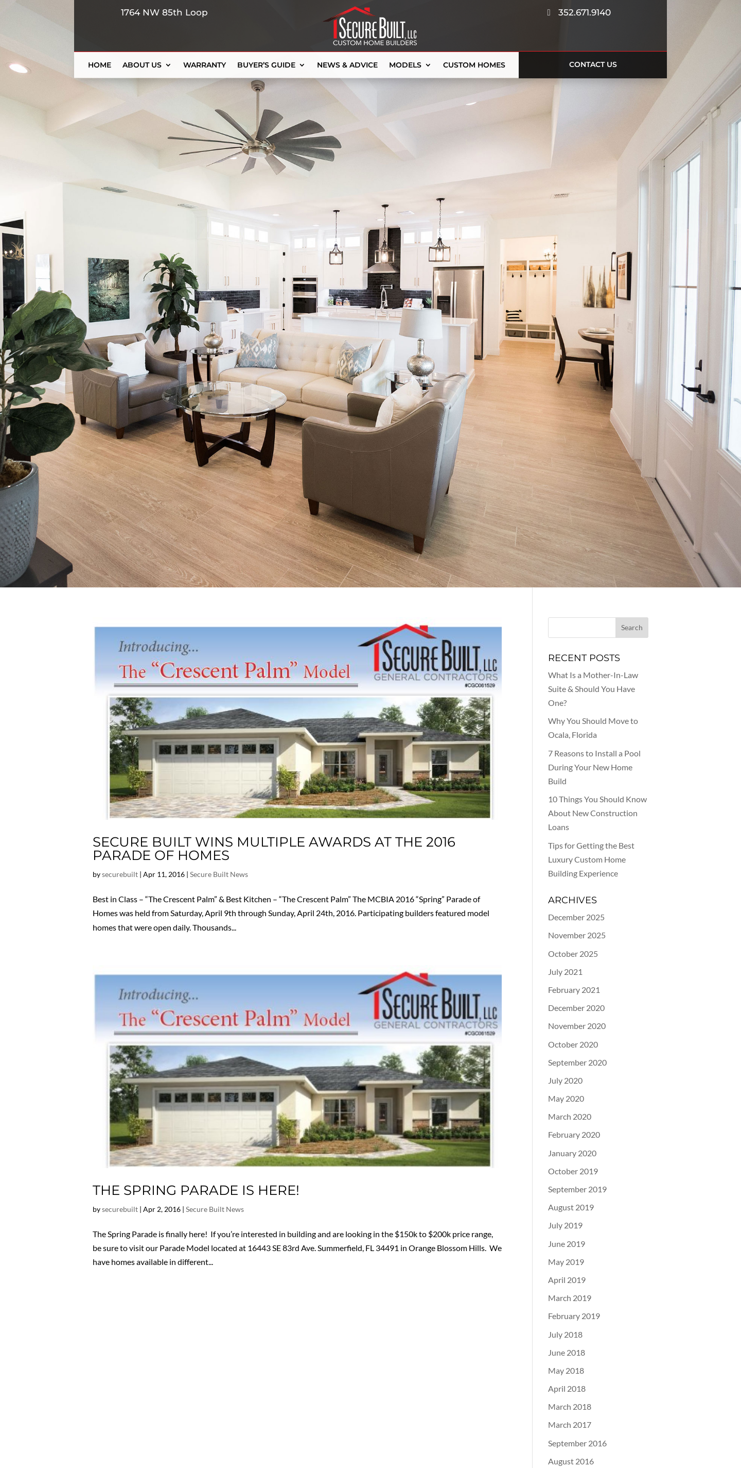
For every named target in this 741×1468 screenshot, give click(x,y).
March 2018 (569, 1406)
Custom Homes (474, 65)
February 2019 (574, 1316)
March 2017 (569, 1424)
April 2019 (567, 1280)
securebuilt (120, 874)
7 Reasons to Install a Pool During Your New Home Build (594, 767)
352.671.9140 (578, 12)
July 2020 (565, 1080)
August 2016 (571, 1461)
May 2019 (566, 1262)
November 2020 (577, 1026)
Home (99, 65)
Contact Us (593, 64)
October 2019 (573, 1171)
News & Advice (347, 65)
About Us (142, 65)
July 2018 (565, 1334)
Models (405, 65)
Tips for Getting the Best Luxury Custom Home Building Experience (591, 859)
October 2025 (573, 953)
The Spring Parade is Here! (196, 1190)
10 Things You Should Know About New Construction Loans (597, 813)
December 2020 (576, 1008)
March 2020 (569, 1116)
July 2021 (565, 971)
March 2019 (569, 1298)
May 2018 (566, 1370)
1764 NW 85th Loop (162, 12)
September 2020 (577, 1062)
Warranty (204, 65)
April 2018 (567, 1388)
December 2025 (576, 917)
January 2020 (572, 1153)
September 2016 (577, 1443)
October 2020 (573, 1044)
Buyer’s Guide (266, 65)
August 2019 (571, 1207)
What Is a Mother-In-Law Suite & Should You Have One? (593, 688)
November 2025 (577, 935)
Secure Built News (219, 874)
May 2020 (566, 1098)
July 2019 (565, 1225)
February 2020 (574, 1134)
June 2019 (566, 1243)
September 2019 (577, 1189)
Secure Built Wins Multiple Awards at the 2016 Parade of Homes (274, 849)
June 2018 (566, 1352)
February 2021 (574, 989)
